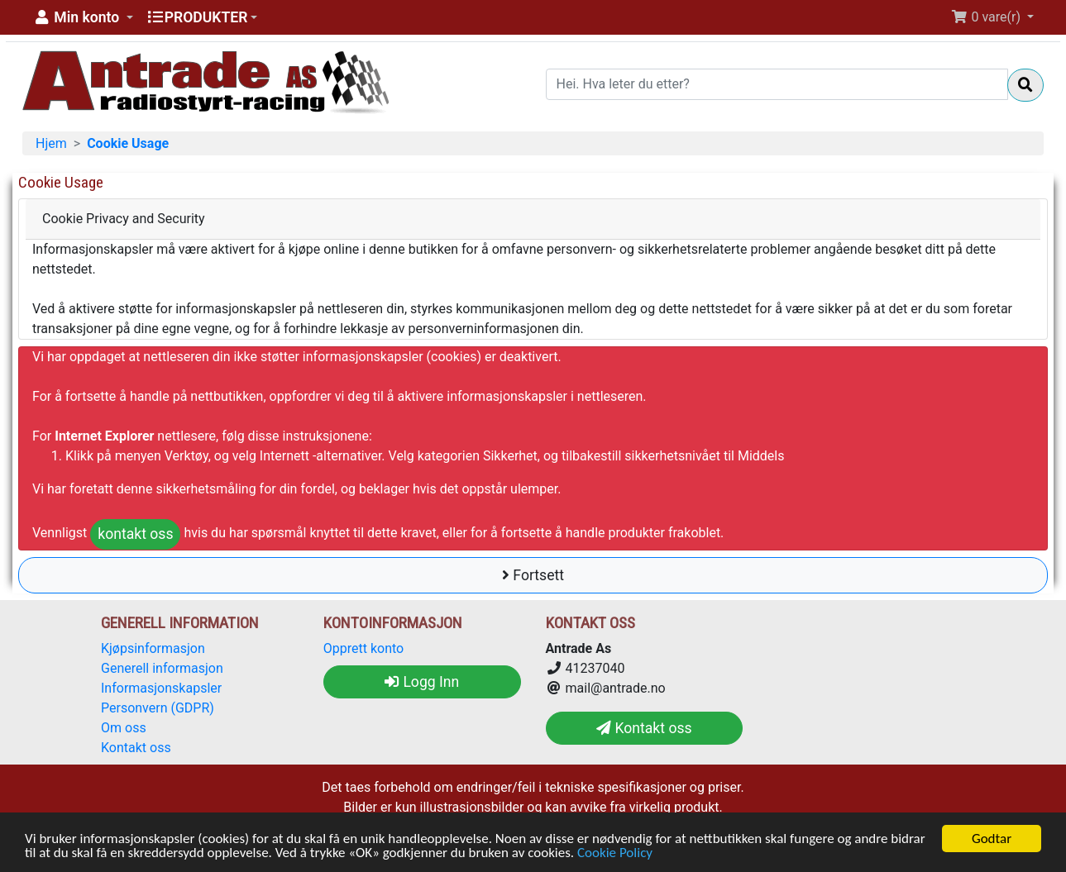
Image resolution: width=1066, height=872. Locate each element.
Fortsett (533, 575)
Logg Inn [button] (422, 682)
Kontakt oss (136, 747)
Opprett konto (363, 648)
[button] (83, 17)
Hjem (51, 143)
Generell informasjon (162, 668)
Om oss (123, 728)
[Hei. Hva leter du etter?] (777, 84)
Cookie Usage (128, 143)
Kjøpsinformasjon (153, 648)
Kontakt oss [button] (643, 728)
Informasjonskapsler (161, 688)
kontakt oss (135, 534)
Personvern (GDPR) (157, 708)
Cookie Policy (615, 853)
